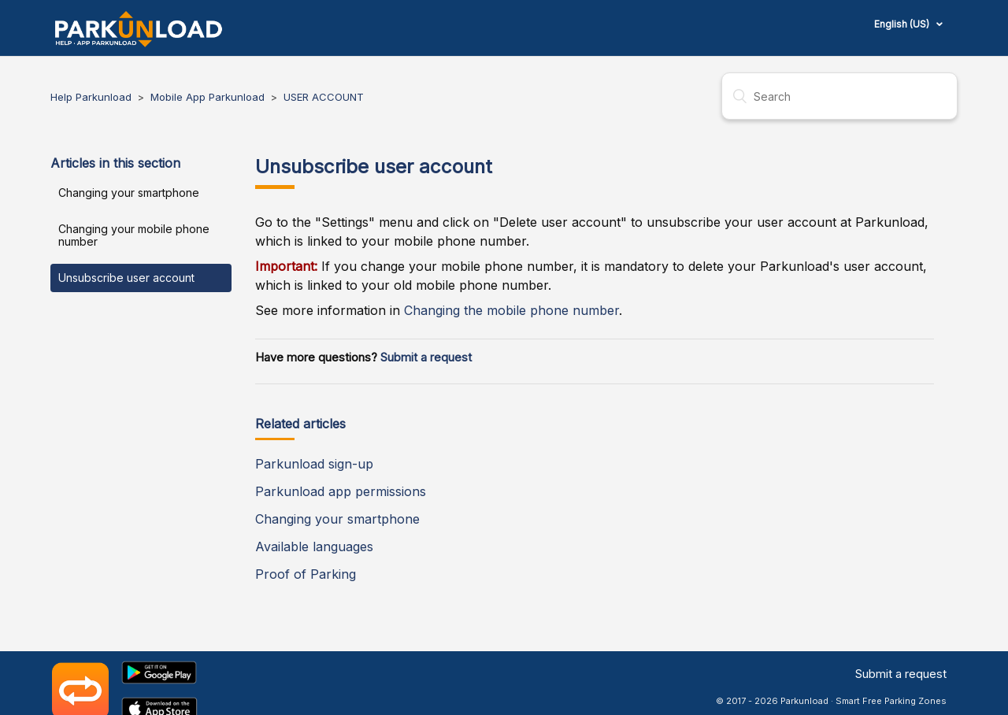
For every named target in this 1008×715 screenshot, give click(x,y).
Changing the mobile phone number (511, 310)
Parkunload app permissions (340, 491)
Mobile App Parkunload (209, 97)
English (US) (903, 24)
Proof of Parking (305, 574)
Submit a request (426, 357)
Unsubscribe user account (126, 277)
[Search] (839, 96)
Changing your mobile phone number (133, 235)
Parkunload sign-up (314, 464)
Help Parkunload (91, 97)
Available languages (314, 546)
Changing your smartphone (128, 192)
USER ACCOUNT (324, 97)
